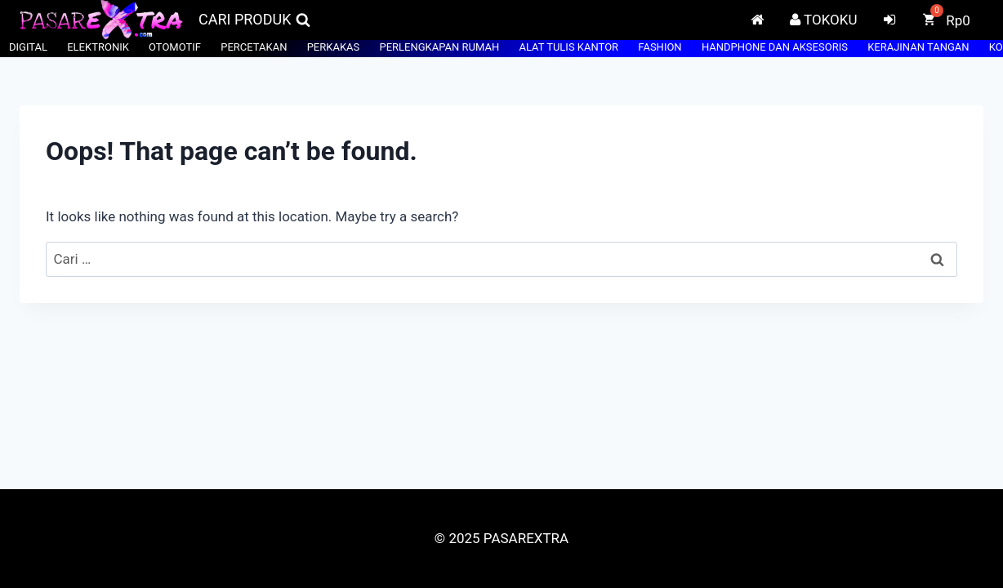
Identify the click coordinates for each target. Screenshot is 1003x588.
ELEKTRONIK (98, 47)
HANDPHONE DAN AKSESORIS (775, 47)
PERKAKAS (333, 47)
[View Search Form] (254, 20)
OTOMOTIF (175, 47)
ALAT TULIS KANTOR (568, 47)
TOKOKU (823, 19)
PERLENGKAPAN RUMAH (439, 47)
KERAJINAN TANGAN (918, 47)
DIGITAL (28, 47)
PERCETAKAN (254, 47)
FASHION (659, 47)
